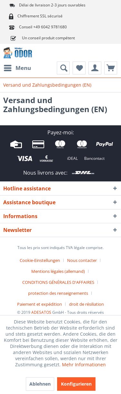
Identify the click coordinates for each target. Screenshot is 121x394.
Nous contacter (82, 260)
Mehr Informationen (84, 364)
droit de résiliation (86, 304)
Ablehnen (40, 384)
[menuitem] (17, 68)
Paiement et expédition (39, 304)
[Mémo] (79, 68)
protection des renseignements (58, 293)
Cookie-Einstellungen (40, 260)
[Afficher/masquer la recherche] (63, 68)
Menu (17, 67)
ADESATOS (41, 312)
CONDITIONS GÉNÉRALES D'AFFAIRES (58, 282)
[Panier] (110, 68)
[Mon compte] (94, 68)
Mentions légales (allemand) (58, 271)
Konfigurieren (76, 384)
